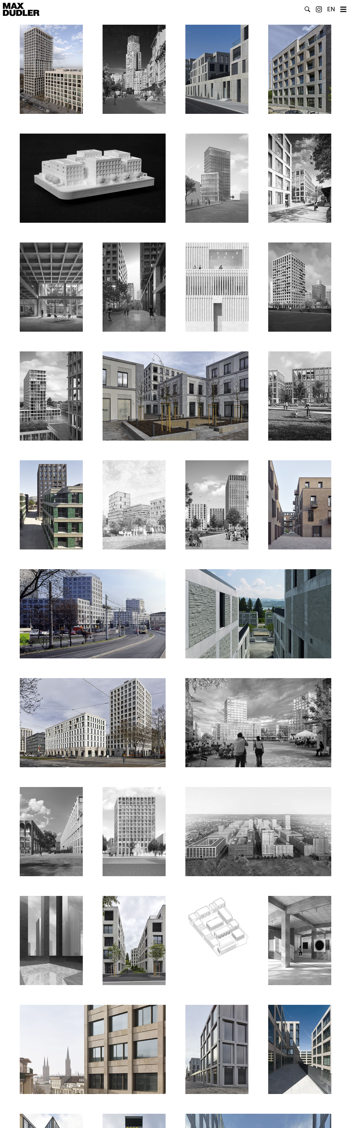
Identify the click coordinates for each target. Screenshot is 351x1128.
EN (331, 9)
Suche (307, 9)
